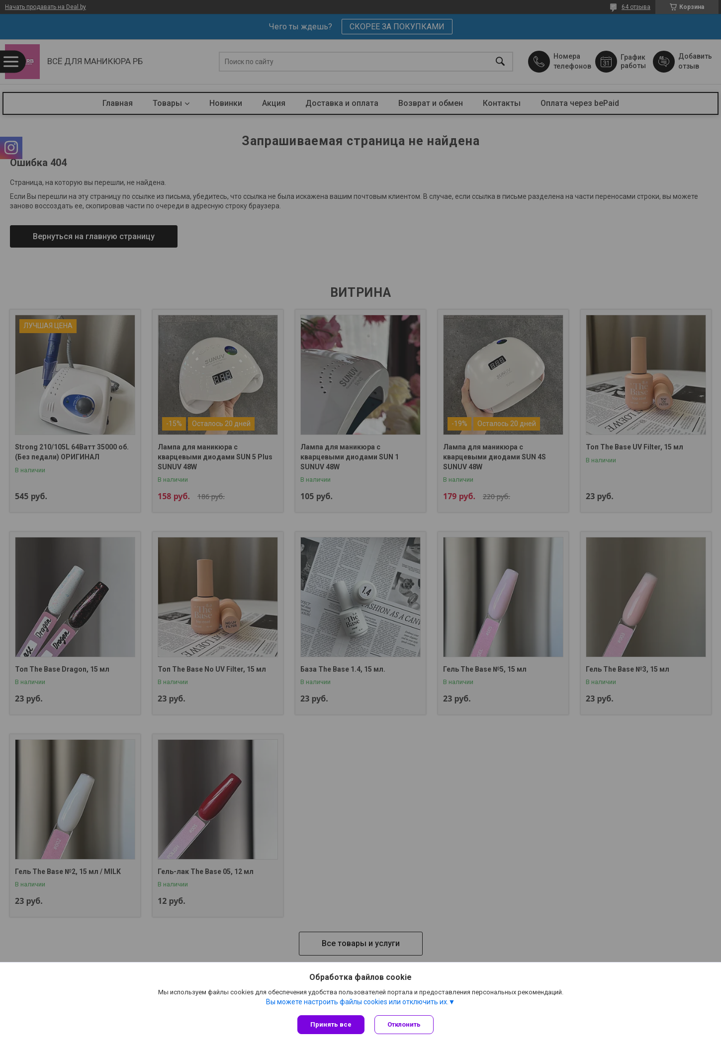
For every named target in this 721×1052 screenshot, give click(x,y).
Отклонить (404, 1024)
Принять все (331, 1024)
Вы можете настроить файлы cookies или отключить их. (357, 1002)
